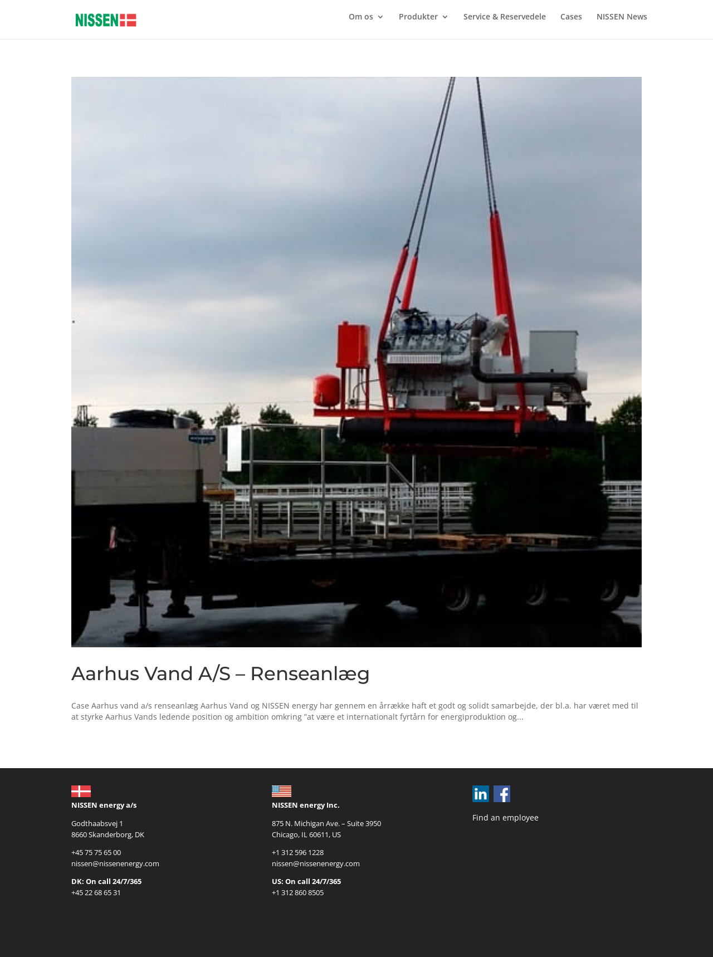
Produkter (418, 17)
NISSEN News (622, 17)
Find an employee (505, 817)
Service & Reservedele (504, 17)
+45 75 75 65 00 (96, 852)
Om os (361, 17)
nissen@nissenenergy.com (115, 863)
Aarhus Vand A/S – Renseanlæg (220, 673)
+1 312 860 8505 (298, 892)
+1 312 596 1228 (298, 852)
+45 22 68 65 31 (96, 892)
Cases (571, 17)
